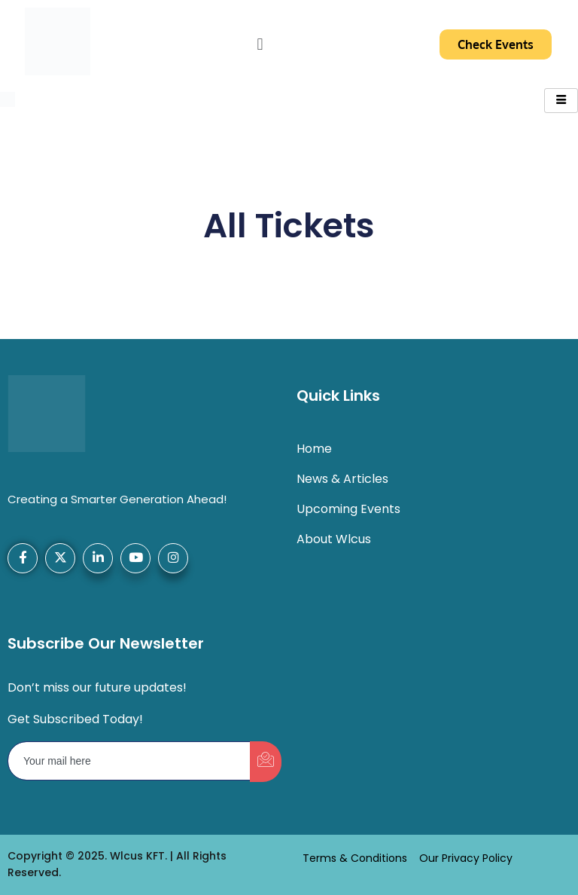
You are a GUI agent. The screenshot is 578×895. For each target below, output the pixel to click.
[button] (260, 43)
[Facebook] (23, 558)
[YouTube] (135, 558)
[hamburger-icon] (561, 100)
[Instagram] (173, 558)
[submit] (265, 761)
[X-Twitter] (60, 558)
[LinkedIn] (98, 558)
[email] (129, 760)
